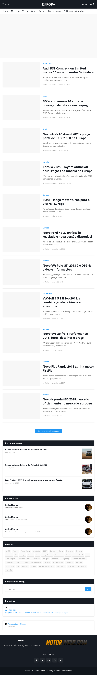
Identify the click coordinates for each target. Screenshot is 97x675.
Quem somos (54, 11)
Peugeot (46, 559)
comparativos (58, 562)
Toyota (19, 562)
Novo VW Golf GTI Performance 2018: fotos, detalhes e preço (65, 335)
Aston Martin (25, 551)
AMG (8, 551)
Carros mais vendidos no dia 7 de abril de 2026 (26, 465)
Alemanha (47, 63)
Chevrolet (69, 551)
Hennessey (59, 555)
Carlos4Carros (11, 505)
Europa (48, 4)
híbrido (33, 566)
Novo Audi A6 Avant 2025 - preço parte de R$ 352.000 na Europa (66, 136)
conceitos (69, 562)
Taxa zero (9, 562)
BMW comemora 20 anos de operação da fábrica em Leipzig (65, 103)
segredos (71, 566)
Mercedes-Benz (24, 559)
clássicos (47, 562)
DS (16, 555)
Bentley (53, 551)
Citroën (9, 555)
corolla (46, 162)
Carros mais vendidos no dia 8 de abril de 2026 (26, 450)
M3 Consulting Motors (50, 670)
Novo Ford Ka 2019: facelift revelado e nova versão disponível (67, 234)
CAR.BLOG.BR (11, 610)
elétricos (79, 562)
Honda (68, 555)
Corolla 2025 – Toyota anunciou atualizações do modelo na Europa (67, 169)
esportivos (10, 566)
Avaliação (36, 551)
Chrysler (79, 551)
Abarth (15, 551)
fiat (18, 566)
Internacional (78, 555)
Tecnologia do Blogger (15, 624)
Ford (37, 555)
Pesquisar (87, 4)
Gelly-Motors (47, 555)
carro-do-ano (36, 562)
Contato (35, 670)
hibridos (25, 566)
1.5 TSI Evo (47, 293)
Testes (42, 11)
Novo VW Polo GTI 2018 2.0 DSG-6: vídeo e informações (67, 267)
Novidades (36, 559)
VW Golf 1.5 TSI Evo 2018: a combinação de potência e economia (62, 302)
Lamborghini (10, 559)
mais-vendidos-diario (46, 566)
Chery (61, 551)
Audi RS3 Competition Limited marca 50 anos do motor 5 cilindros (68, 70)
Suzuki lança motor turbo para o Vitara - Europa (66, 202)
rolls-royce (61, 566)
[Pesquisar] (45, 589)
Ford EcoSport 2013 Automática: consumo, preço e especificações (34, 480)
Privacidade (67, 670)
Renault (55, 559)
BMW (45, 96)
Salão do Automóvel (79, 559)
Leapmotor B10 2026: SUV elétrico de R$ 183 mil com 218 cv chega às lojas (36, 612)
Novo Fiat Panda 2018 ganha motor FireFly (68, 368)
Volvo (26, 562)
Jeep (87, 555)
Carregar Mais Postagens (48, 431)
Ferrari (30, 555)
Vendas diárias (29, 11)
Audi (45, 129)
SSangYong (65, 559)
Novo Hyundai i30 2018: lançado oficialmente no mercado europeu (67, 401)
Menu (7, 4)
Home (5, 11)
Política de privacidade (74, 11)
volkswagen (82, 566)
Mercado (15, 11)
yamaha (9, 570)
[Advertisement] (48, 35)
